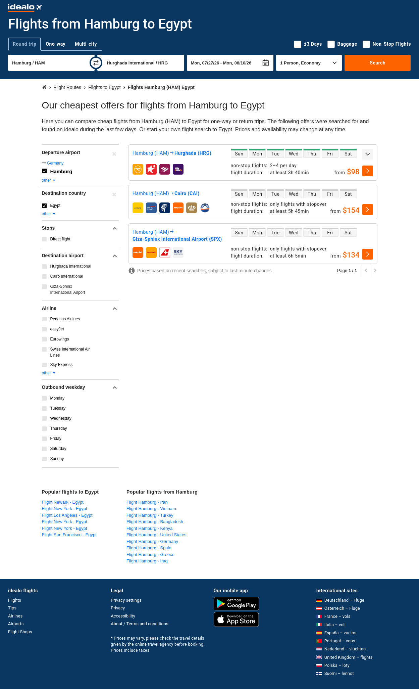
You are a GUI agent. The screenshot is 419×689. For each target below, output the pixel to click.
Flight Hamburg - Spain (148, 547)
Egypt (55, 205)
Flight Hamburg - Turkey (149, 515)
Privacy (118, 607)
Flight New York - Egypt (64, 508)
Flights (14, 600)
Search (377, 62)
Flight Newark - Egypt (63, 502)
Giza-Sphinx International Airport (67, 289)
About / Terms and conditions (139, 623)
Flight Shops (20, 631)
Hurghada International (70, 266)
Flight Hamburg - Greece (150, 554)
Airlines (15, 615)
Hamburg (61, 171)
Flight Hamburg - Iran (147, 502)
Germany (55, 163)
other (49, 180)
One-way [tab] (55, 44)
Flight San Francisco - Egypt (69, 534)
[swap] (96, 62)
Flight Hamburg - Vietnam (151, 508)
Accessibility (123, 615)
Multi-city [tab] (86, 44)
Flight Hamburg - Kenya (149, 528)
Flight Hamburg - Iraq (147, 560)
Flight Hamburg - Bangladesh (154, 521)
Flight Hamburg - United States (156, 534)
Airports (15, 623)
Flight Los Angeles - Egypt (67, 515)
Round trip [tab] (24, 44)
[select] (367, 171)
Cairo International (66, 276)
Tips (12, 607)
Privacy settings (126, 600)
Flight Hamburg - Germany (152, 541)
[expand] (367, 154)
